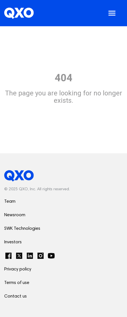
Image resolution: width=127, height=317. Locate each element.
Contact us (15, 296)
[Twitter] (19, 256)
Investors (13, 242)
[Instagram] (40, 256)
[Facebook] (8, 256)
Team (9, 201)
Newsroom (14, 215)
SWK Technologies (22, 228)
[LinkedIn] (30, 256)
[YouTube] (51, 256)
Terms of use (16, 283)
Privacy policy (17, 269)
